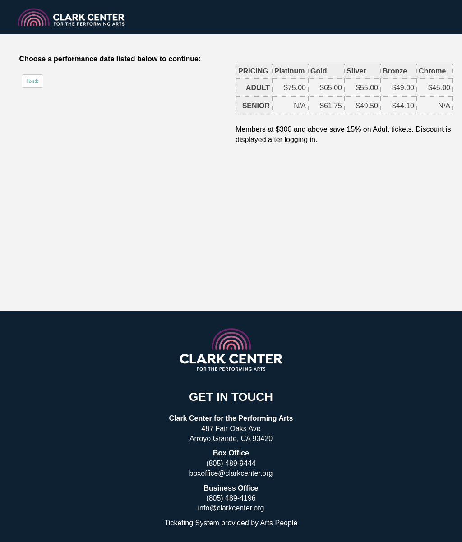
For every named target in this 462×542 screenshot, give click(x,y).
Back (33, 81)
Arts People (279, 523)
